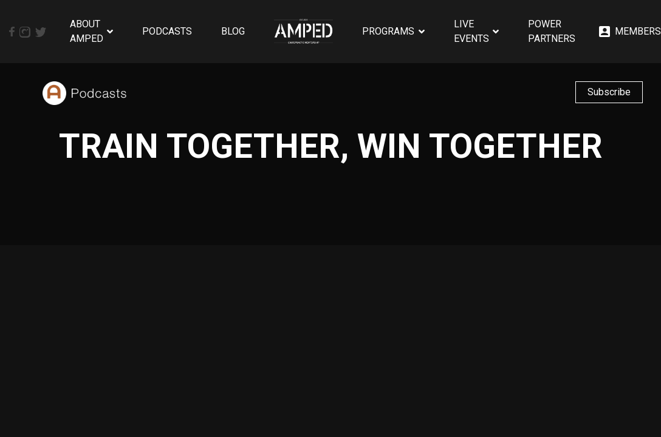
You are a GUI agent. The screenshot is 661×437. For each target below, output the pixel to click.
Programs (388, 31)
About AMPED (86, 31)
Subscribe (609, 92)
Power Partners (551, 31)
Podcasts (167, 31)
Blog (233, 31)
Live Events (471, 31)
